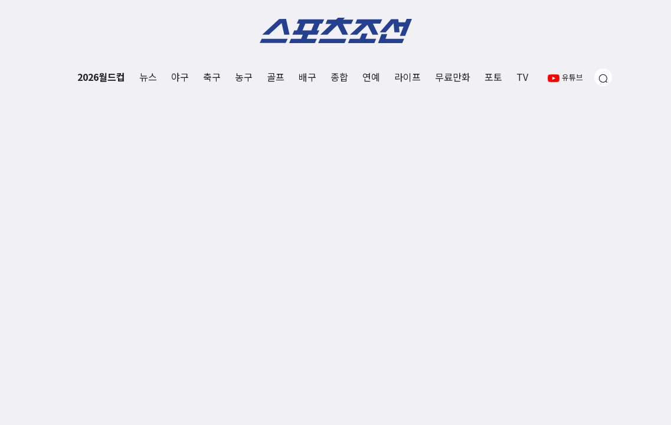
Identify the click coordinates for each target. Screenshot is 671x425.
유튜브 (565, 77)
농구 (244, 77)
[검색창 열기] (603, 77)
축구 (212, 77)
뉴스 (148, 77)
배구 (307, 77)
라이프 (407, 77)
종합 (339, 77)
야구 (180, 77)
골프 (275, 77)
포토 (493, 77)
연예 (371, 77)
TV (522, 77)
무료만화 (452, 77)
